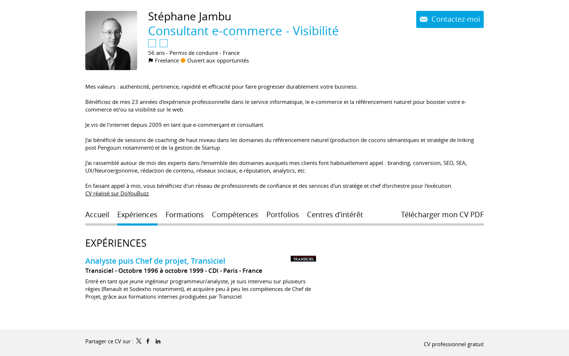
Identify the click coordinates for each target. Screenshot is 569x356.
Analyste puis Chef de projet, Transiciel (155, 261)
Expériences (116, 243)
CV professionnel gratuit (454, 344)
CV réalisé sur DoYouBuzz (117, 193)
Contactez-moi (455, 19)
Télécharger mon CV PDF (442, 214)
